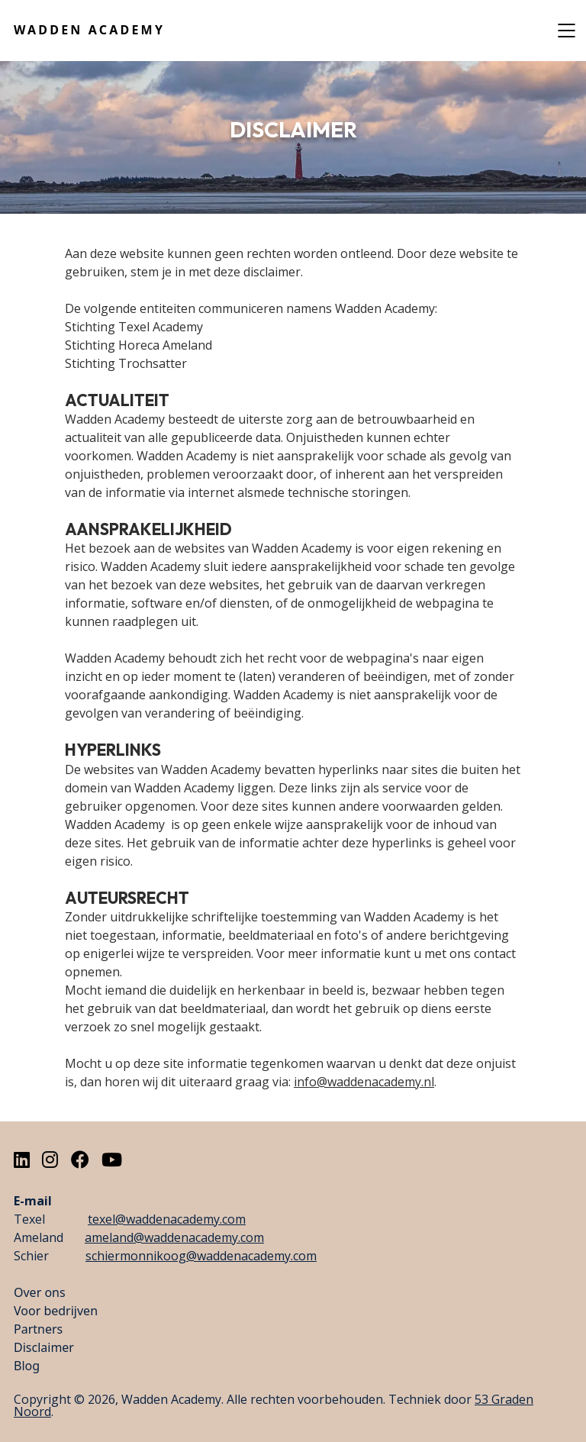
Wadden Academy (89, 29)
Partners (38, 1329)
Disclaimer (44, 1347)
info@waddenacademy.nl (364, 1081)
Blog (27, 1365)
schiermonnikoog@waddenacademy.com (201, 1255)
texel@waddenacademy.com (167, 1219)
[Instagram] (50, 1159)
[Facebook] (80, 1159)
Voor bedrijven (56, 1310)
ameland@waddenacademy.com (174, 1237)
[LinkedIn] (22, 1159)
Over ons (40, 1292)
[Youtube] (111, 1159)
